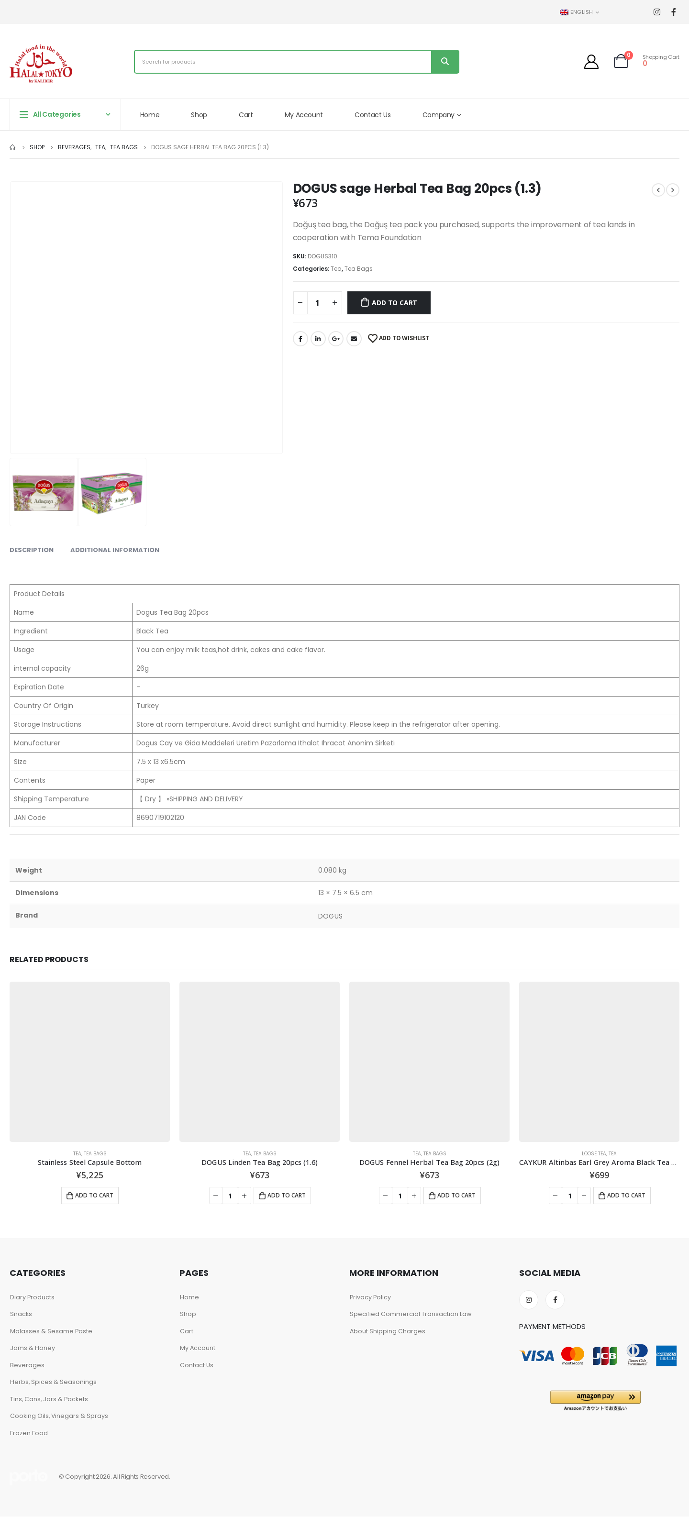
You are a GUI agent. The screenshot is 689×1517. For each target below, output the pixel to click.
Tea (336, 269)
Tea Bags (358, 269)
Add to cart (394, 302)
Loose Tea (594, 1153)
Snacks (21, 1314)
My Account (304, 115)
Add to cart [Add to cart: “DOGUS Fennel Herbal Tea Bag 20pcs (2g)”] (456, 1195)
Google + (336, 338)
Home (150, 115)
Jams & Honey (32, 1348)
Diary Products (32, 1297)
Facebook (300, 338)
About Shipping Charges (387, 1331)
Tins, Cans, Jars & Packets (49, 1399)
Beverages (27, 1365)
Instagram (528, 1299)
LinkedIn (318, 338)
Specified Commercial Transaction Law (410, 1314)
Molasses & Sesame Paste (51, 1331)
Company (438, 115)
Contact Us (373, 115)
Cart (246, 115)
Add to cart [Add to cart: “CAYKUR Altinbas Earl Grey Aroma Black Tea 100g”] (626, 1195)
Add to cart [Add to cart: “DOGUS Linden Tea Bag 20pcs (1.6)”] (286, 1195)
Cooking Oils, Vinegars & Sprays (59, 1416)
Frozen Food (29, 1433)
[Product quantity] (317, 302)
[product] (90, 1062)
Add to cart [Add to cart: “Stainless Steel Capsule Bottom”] (94, 1195)
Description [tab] (32, 549)
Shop (199, 115)
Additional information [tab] (114, 549)
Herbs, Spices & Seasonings (53, 1382)
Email (354, 338)
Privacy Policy (370, 1297)
